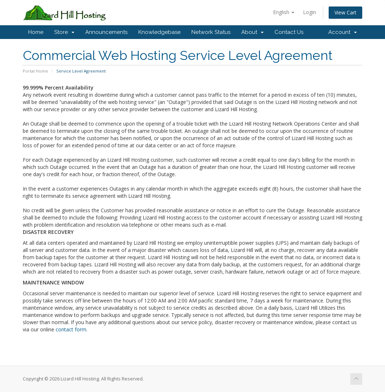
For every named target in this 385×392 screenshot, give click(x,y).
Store (64, 32)
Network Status (210, 32)
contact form (71, 329)
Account (342, 32)
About (252, 32)
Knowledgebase (159, 32)
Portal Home (35, 71)
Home (35, 32)
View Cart (345, 12)
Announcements (106, 32)
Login (309, 12)
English (283, 12)
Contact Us (288, 32)
